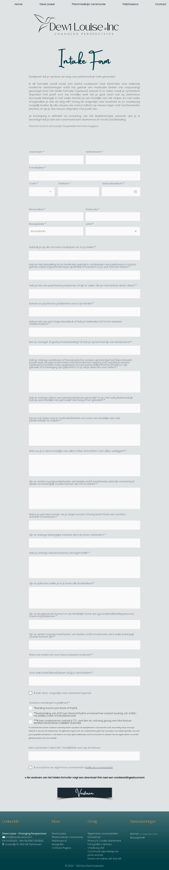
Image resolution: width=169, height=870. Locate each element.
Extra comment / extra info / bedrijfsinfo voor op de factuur (64, 748)
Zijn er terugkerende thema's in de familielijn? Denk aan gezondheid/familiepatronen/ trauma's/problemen (81, 615)
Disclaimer (94, 837)
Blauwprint (136, 837)
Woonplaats (36, 224)
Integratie (58, 844)
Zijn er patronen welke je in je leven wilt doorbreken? (61, 583)
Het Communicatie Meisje (101, 849)
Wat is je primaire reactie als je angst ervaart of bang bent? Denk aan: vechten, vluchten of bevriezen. (77, 515)
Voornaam (35, 152)
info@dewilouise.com (19, 837)
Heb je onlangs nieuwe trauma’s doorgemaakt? (58, 553)
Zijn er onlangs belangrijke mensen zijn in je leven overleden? (66, 535)
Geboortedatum (114, 183)
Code (32, 183)
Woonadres (36, 209)
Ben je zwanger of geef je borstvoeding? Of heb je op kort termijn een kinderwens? (79, 342)
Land (89, 224)
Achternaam (93, 152)
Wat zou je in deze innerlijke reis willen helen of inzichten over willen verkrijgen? (76, 451)
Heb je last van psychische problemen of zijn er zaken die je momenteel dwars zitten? (82, 285)
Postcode (92, 209)
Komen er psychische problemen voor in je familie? (60, 303)
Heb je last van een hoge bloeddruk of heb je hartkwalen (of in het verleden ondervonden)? (75, 322)
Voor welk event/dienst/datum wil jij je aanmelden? (60, 673)
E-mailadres (36, 167)
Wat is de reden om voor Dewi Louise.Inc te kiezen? (60, 655)
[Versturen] (84, 792)
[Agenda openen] (135, 191)
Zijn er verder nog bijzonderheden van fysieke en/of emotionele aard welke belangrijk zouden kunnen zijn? (81, 635)
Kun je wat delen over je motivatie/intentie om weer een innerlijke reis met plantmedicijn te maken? (74, 419)
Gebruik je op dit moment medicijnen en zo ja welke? (61, 247)
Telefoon (63, 183)
